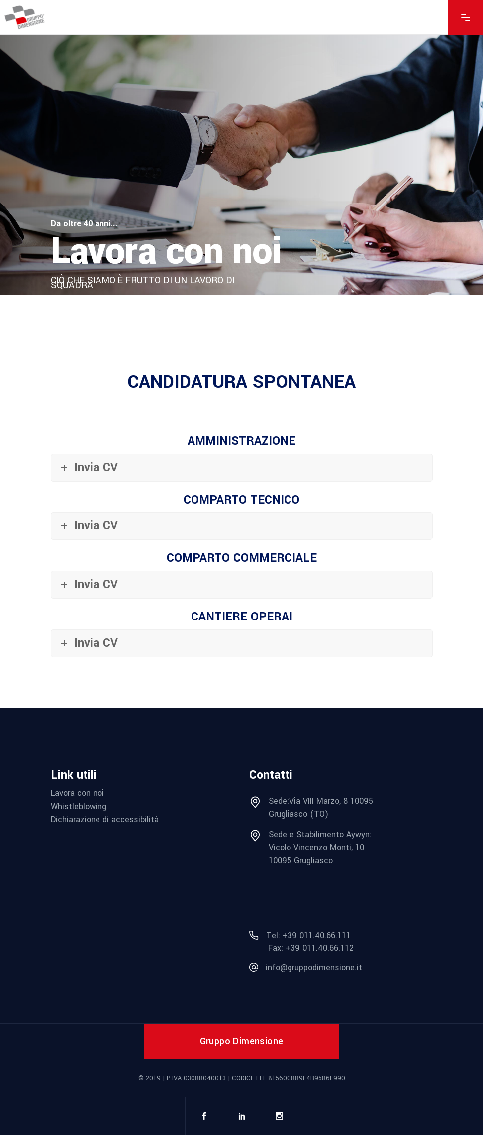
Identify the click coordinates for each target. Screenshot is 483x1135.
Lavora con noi (77, 793)
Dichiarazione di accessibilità (105, 819)
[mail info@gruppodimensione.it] (341, 967)
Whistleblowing (78, 806)
